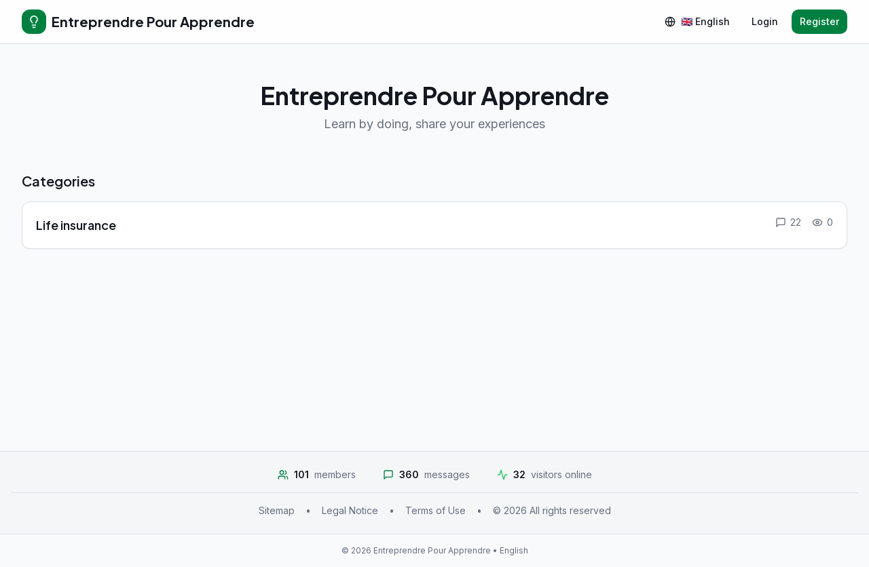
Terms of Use (435, 510)
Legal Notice (350, 510)
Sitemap (277, 510)
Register (819, 21)
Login (765, 21)
